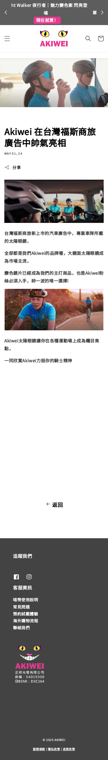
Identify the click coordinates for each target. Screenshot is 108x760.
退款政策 (69, 749)
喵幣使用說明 (25, 599)
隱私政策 (54, 749)
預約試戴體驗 (25, 614)
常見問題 (21, 607)
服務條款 (39, 749)
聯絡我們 (21, 627)
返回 (54, 504)
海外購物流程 (25, 620)
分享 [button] (12, 167)
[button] (7, 38)
